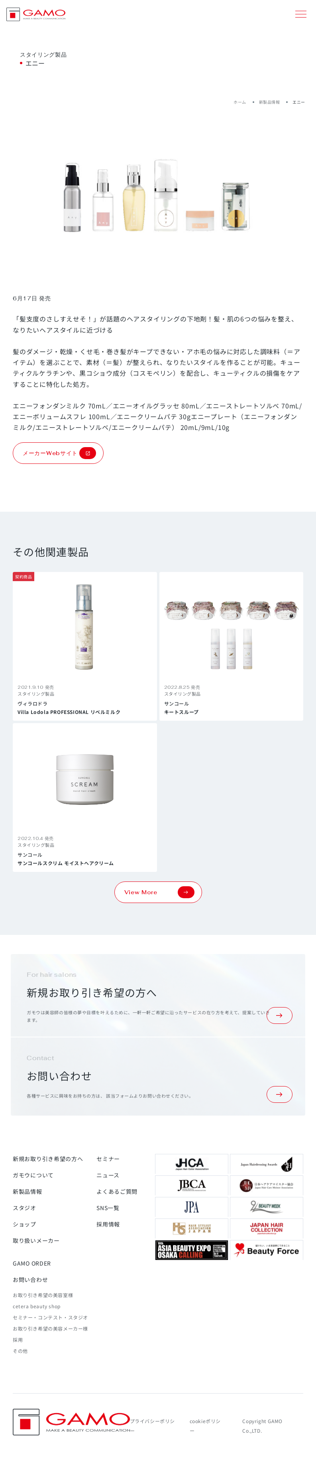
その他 (20, 1350)
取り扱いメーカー (36, 1240)
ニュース (108, 1175)
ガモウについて (33, 1175)
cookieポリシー (205, 1426)
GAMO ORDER (32, 1263)
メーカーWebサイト (59, 453)
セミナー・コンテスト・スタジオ (50, 1317)
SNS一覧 (108, 1208)
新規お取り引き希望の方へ (48, 1159)
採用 (18, 1339)
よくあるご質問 (116, 1191)
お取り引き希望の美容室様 (43, 1294)
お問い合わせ (30, 1280)
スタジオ (24, 1208)
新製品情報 (269, 102)
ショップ (24, 1224)
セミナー (108, 1159)
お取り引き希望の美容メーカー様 (50, 1328)
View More (159, 892)
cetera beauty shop (37, 1306)
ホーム (240, 102)
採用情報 (108, 1224)
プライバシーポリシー (152, 1426)
